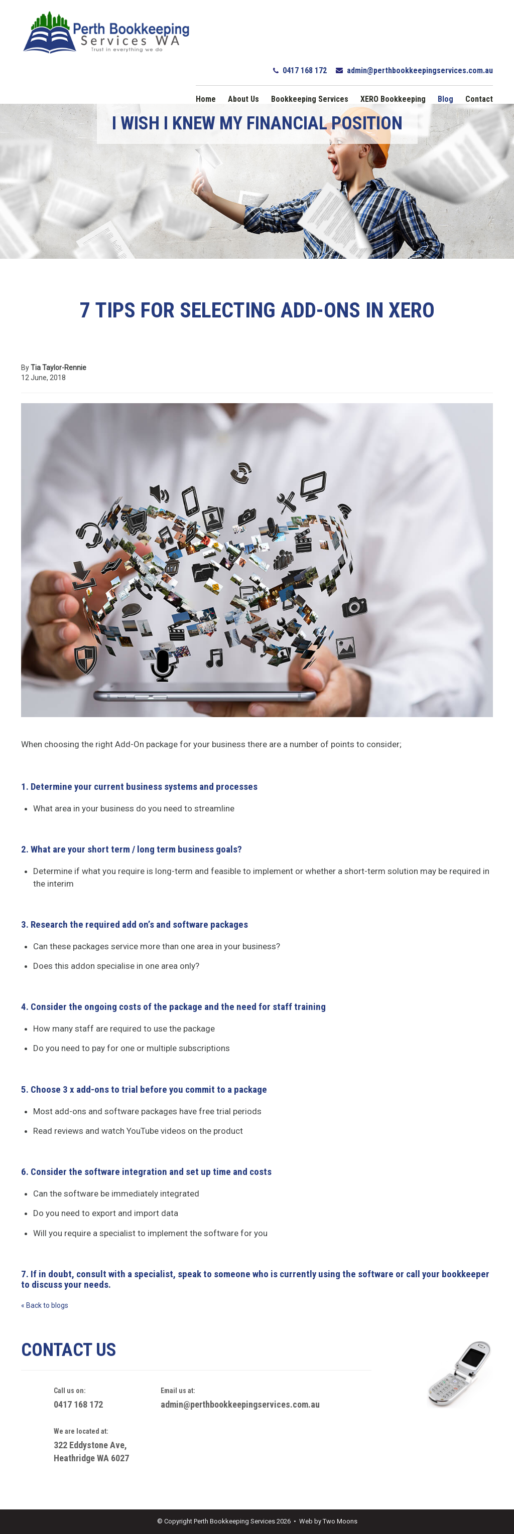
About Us (243, 99)
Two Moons (340, 1521)
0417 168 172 (305, 70)
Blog (445, 99)
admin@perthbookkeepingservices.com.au (420, 70)
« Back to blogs (44, 1305)
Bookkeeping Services (309, 99)
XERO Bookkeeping (393, 99)
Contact (479, 99)
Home (206, 99)
